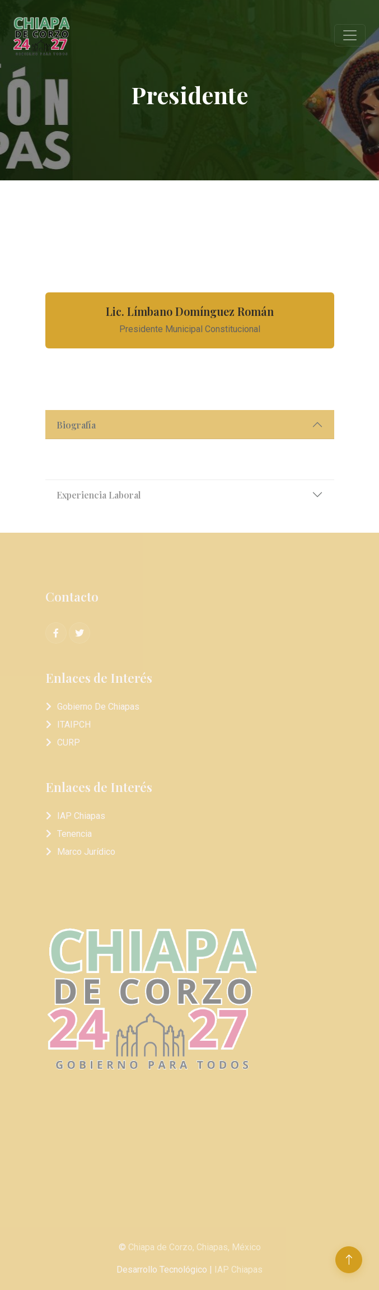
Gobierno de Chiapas (98, 706)
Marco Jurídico (86, 851)
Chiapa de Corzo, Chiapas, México (194, 1247)
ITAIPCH (74, 724)
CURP (68, 742)
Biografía (76, 444)
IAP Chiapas (81, 816)
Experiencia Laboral (99, 514)
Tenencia (74, 833)
